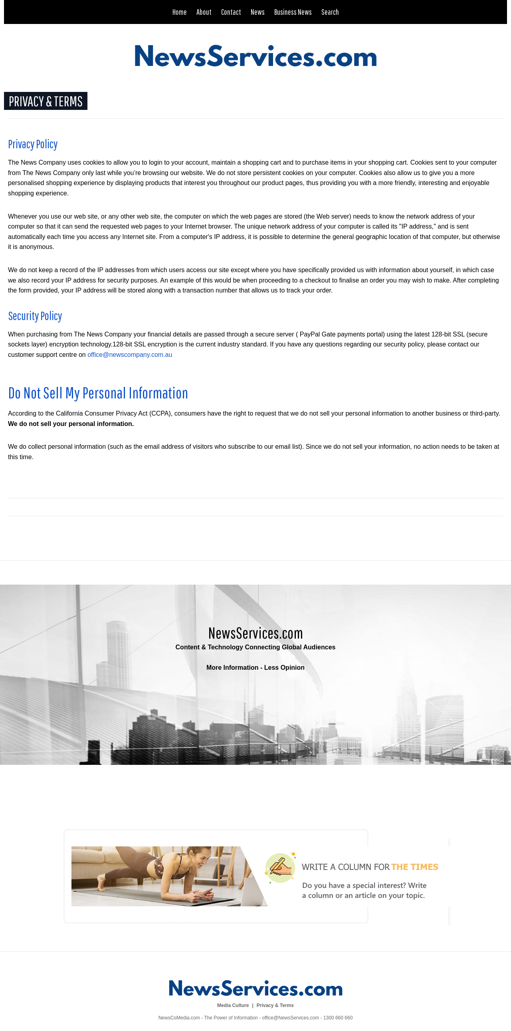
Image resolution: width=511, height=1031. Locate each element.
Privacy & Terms (275, 1005)
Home (179, 11)
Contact (231, 11)
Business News (293, 11)
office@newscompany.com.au (129, 354)
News (258, 11)
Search (330, 11)
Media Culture (233, 1005)
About (204, 11)
